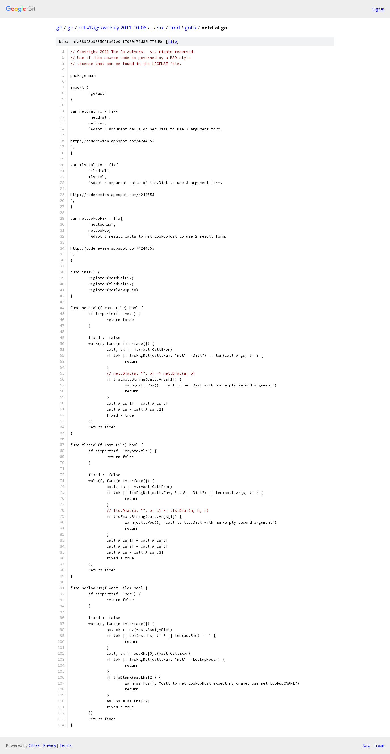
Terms (65, 745)
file (172, 41)
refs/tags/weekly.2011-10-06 (112, 27)
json (379, 745)
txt (366, 745)
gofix (191, 27)
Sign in (378, 9)
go (59, 27)
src (161, 27)
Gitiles (34, 745)
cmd (174, 27)
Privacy (49, 745)
